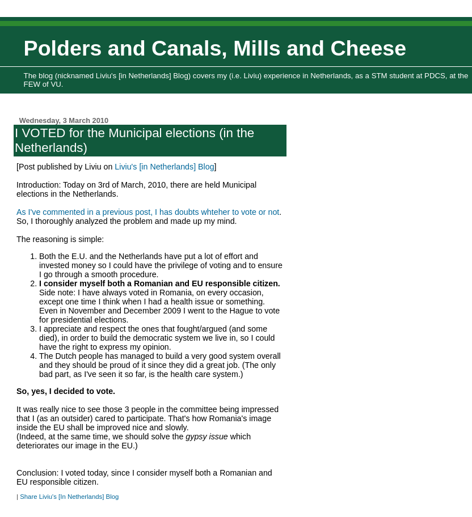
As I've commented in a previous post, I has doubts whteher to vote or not (147, 212)
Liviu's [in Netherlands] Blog (164, 166)
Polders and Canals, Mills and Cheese (215, 48)
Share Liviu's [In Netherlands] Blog (69, 496)
